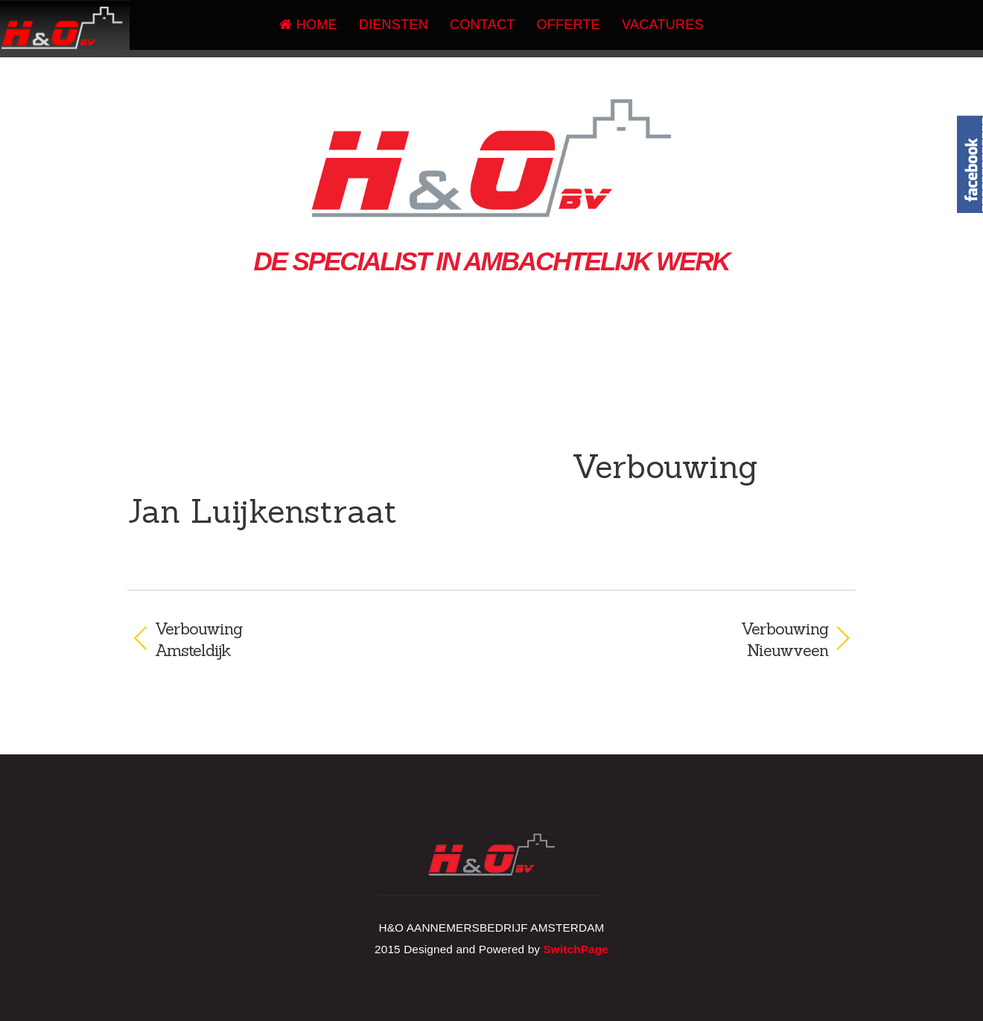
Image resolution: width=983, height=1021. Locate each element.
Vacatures (663, 24)
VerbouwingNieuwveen (670, 639)
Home (308, 24)
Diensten (393, 24)
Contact (482, 24)
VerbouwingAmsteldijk (198, 639)
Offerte (569, 24)
